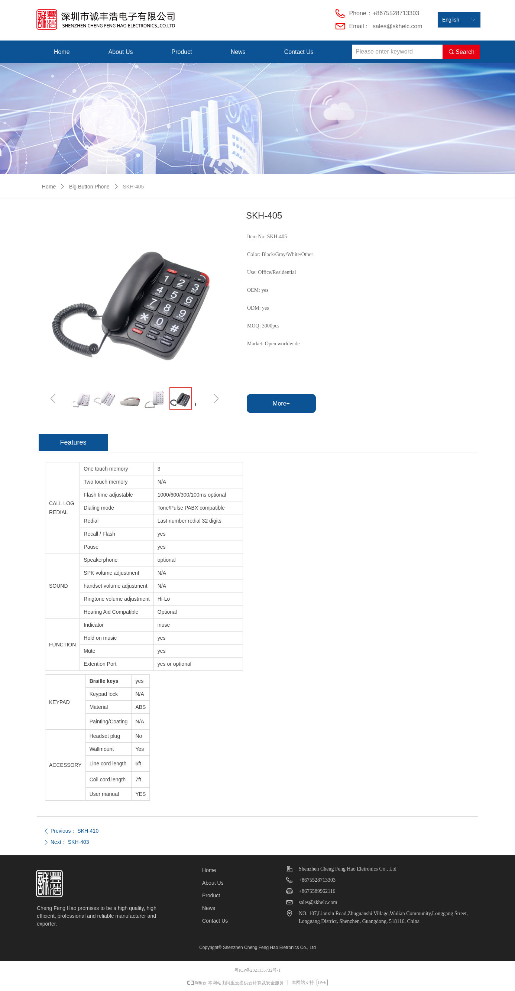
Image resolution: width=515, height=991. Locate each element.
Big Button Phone (89, 187)
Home (49, 187)
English (450, 20)
